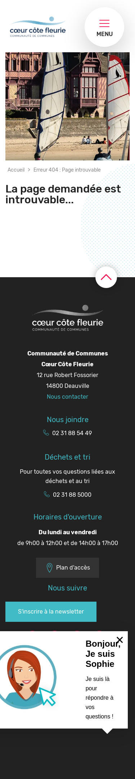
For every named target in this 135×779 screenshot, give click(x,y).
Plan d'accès (67, 567)
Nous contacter (67, 396)
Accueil (16, 170)
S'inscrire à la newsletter (51, 611)
